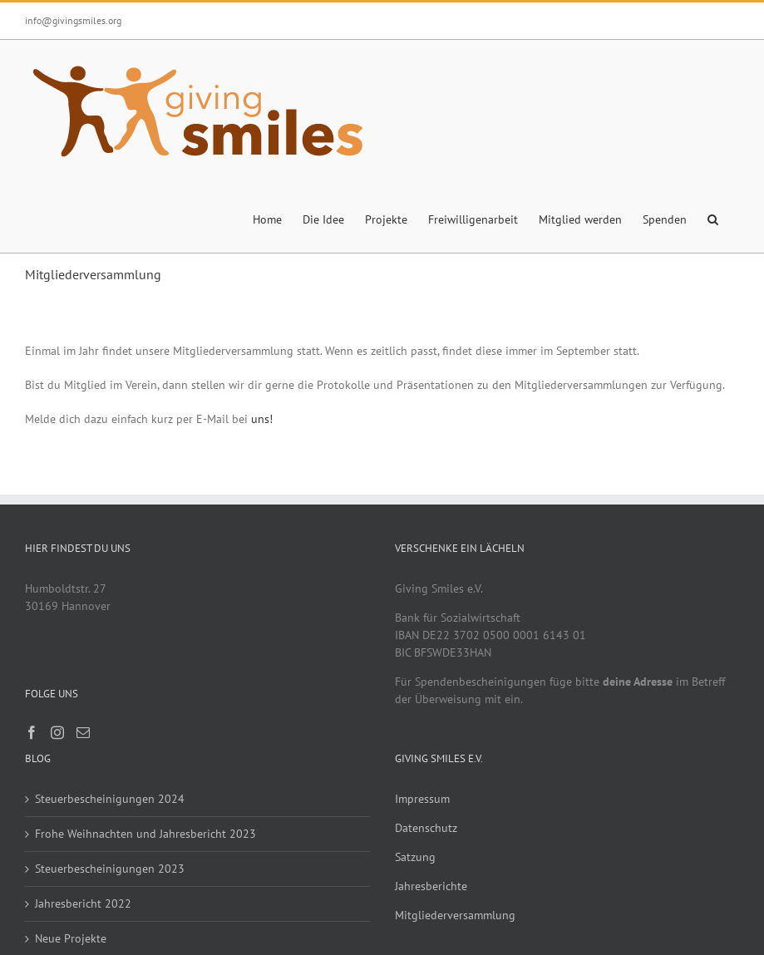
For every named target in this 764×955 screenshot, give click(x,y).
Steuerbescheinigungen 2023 (110, 868)
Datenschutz (426, 827)
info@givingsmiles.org (73, 20)
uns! (262, 418)
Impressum (422, 798)
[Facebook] (31, 732)
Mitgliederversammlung (455, 915)
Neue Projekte (70, 938)
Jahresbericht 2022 (83, 903)
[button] (712, 218)
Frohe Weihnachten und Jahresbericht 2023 (145, 833)
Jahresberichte (431, 886)
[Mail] (83, 732)
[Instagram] (57, 732)
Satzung (415, 856)
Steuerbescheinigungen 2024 (110, 798)
